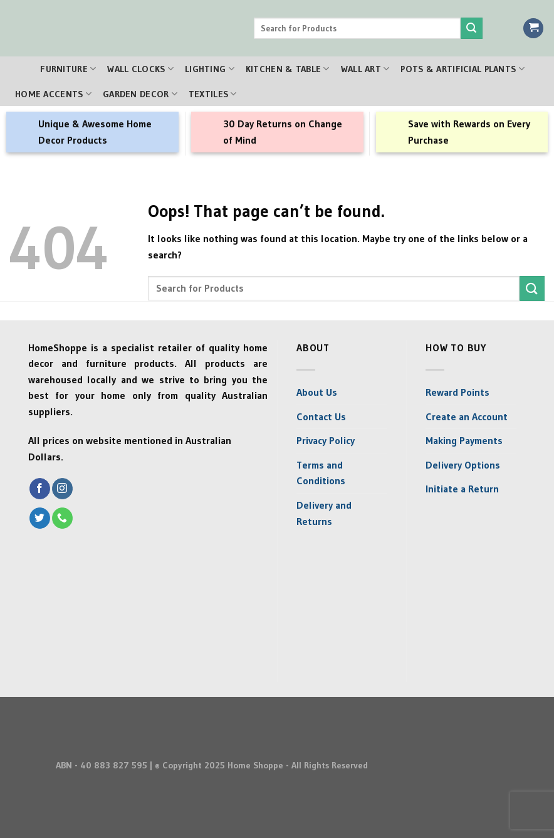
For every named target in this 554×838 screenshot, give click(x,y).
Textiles (213, 94)
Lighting (209, 69)
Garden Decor (140, 94)
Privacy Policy (325, 440)
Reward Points (457, 392)
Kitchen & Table (288, 69)
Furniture (68, 69)
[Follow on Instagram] (62, 488)
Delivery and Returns (324, 513)
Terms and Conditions (320, 473)
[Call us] (62, 518)
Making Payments (464, 440)
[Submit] (471, 28)
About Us (316, 392)
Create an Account (467, 416)
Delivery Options (463, 465)
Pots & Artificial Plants (462, 69)
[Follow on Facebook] (39, 488)
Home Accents (53, 94)
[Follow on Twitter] (39, 518)
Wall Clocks (140, 69)
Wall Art (365, 69)
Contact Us (321, 416)
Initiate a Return (462, 488)
